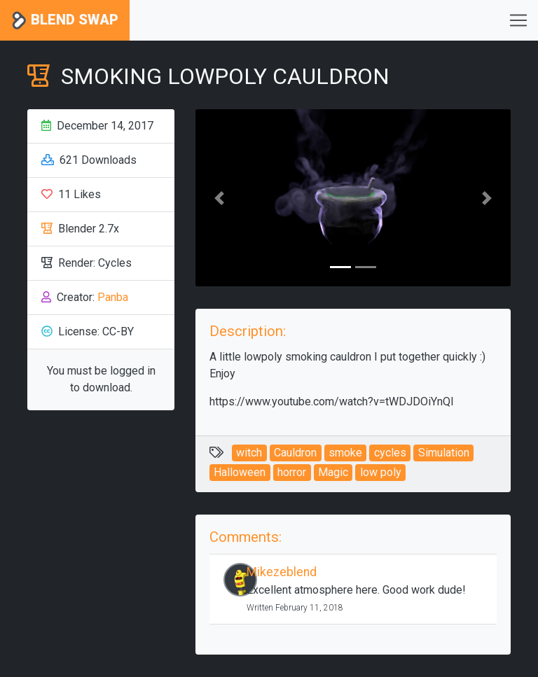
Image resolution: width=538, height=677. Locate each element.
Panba (112, 297)
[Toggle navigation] (518, 20)
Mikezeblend (282, 572)
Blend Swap (64, 21)
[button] (219, 197)
